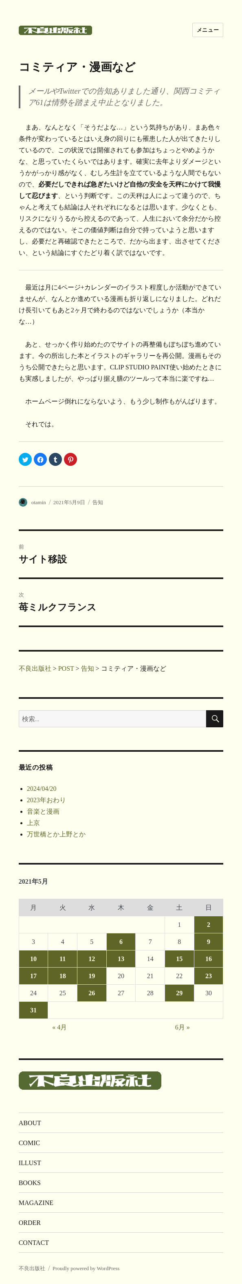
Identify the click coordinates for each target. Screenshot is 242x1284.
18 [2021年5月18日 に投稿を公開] (62, 975)
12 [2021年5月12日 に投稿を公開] (91, 958)
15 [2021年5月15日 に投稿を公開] (179, 958)
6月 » (182, 1027)
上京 (33, 822)
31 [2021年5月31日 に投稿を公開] (33, 1010)
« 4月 (59, 1027)
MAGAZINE (36, 1202)
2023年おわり (46, 800)
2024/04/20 (42, 788)
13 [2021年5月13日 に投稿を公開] (121, 958)
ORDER (30, 1222)
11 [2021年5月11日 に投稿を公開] (62, 958)
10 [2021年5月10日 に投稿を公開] (33, 958)
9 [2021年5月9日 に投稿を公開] (208, 941)
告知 (97, 502)
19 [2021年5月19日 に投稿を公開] (91, 975)
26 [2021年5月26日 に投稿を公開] (91, 993)
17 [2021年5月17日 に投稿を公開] (33, 975)
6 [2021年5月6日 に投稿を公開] (121, 941)
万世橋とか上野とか (56, 834)
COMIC (29, 1142)
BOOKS (30, 1182)
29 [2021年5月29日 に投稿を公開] (179, 993)
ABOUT (30, 1122)
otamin (38, 502)
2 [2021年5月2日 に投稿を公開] (208, 924)
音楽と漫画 (43, 811)
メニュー (208, 30)
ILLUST (30, 1162)
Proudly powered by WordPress (86, 1268)
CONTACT (34, 1242)
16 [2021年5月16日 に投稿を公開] (208, 958)
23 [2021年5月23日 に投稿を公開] (208, 975)
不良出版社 (32, 1268)
